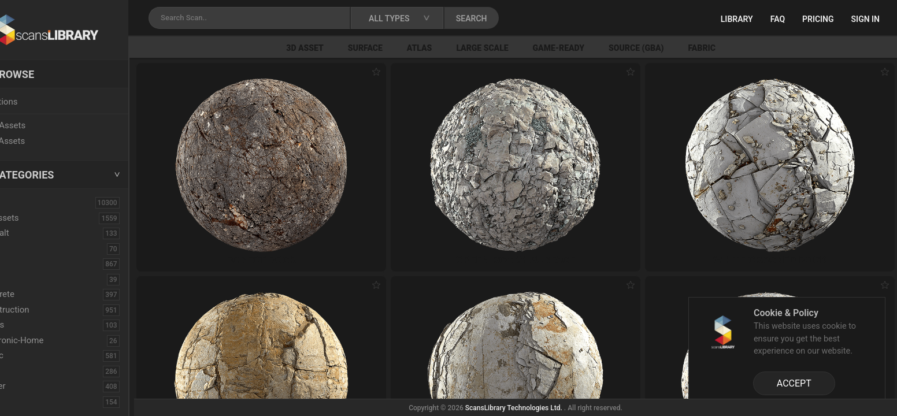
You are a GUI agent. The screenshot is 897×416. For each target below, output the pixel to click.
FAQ (777, 19)
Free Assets (38, 141)
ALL (22, 202)
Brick (25, 248)
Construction (40, 309)
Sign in (865, 19)
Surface (396, 48)
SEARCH (508, 18)
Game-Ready (590, 48)
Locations (34, 101)
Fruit (23, 401)
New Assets (38, 125)
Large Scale (513, 48)
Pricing (818, 19)
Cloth (25, 279)
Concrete (32, 294)
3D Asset (335, 48)
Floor (25, 371)
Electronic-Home (47, 340)
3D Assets (34, 218)
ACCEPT (794, 383)
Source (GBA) (666, 48)
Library (737, 19)
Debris (27, 325)
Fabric (732, 48)
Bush (25, 263)
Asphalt (30, 233)
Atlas (450, 48)
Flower (28, 386)
